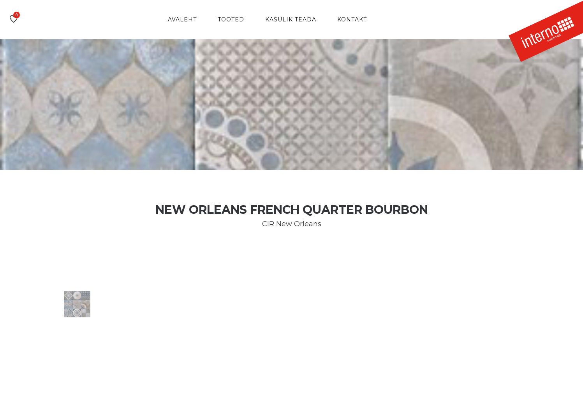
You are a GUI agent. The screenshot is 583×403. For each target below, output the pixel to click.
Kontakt (352, 19)
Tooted (231, 19)
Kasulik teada (290, 19)
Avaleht (182, 19)
